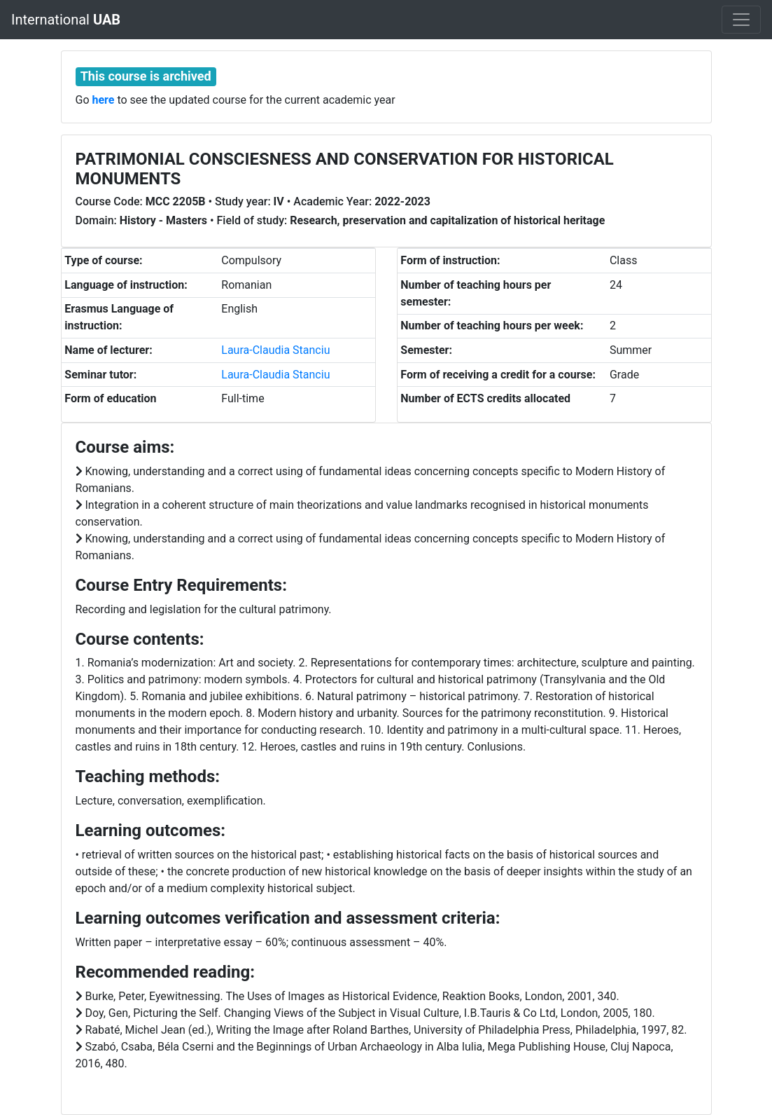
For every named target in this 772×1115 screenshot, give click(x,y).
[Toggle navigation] (741, 20)
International (65, 19)
